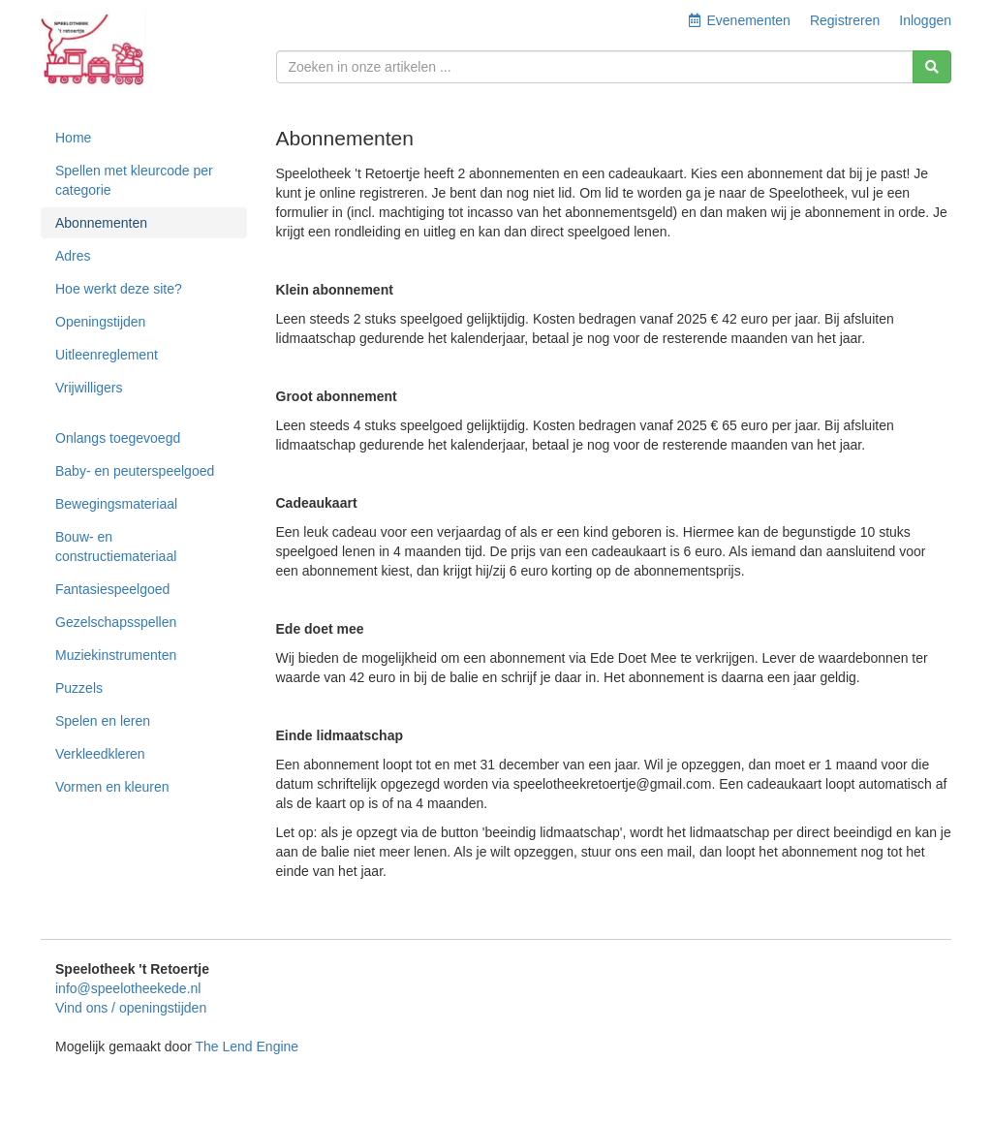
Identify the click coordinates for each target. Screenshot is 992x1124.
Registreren (845, 20)
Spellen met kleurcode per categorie (134, 180)
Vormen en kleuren (112, 787)
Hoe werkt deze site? (118, 289)
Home (73, 137)
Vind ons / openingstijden (130, 1007)
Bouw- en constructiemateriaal (115, 546)
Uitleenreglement (106, 354)
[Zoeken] (932, 66)
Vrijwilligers (89, 387)
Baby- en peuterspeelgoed (134, 471)
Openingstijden (100, 321)
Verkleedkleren (100, 754)
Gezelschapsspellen (115, 622)
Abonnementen (101, 223)
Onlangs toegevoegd (117, 438)
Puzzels (79, 688)
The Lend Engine (246, 1046)
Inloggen (925, 20)
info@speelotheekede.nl (128, 988)
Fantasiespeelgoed (112, 589)
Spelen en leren (102, 721)
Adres (73, 256)
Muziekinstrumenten (115, 655)
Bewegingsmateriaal (116, 504)
